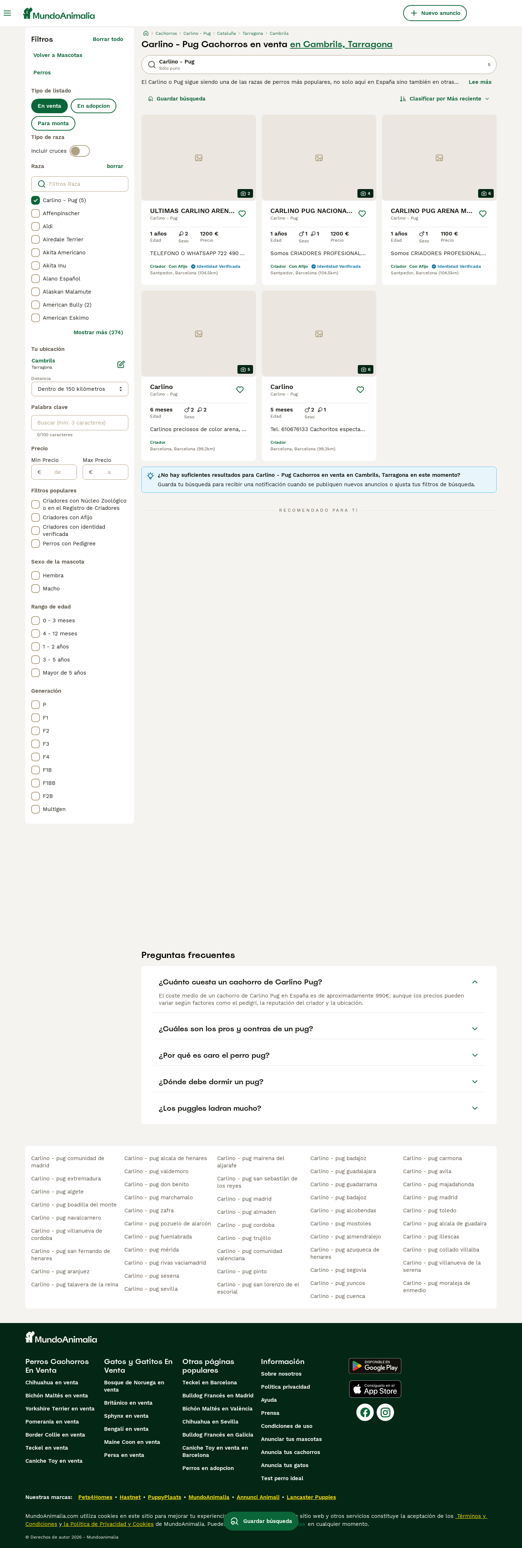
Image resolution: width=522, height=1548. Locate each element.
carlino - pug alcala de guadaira (444, 1223)
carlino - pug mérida (151, 1249)
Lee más (480, 82)
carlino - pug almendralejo (345, 1236)
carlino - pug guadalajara (343, 1171)
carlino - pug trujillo (244, 1238)
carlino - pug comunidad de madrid (67, 1162)
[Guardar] (242, 213)
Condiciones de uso (286, 1426)
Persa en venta (124, 1455)
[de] (58, 472)
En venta (49, 106)
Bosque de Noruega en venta (134, 1386)
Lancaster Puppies (311, 1497)
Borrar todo (108, 39)
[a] (110, 472)
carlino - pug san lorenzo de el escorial (258, 1288)
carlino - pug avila (427, 1171)
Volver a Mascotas (57, 55)
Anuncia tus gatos (284, 1465)
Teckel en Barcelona (209, 1382)
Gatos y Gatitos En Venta (138, 1366)
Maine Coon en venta (132, 1442)
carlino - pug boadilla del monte (74, 1204)
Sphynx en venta (126, 1416)
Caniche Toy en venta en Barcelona (215, 1451)
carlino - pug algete (57, 1191)
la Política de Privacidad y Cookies (108, 1524)
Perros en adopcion (208, 1468)
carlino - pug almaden (246, 1212)
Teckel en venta (46, 1448)
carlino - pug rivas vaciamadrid (165, 1263)
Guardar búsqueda (177, 98)
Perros (42, 72)
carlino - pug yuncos (337, 1283)
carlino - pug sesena (151, 1276)
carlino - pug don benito (156, 1184)
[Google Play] (375, 1366)
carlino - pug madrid (244, 1199)
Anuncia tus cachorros (290, 1452)
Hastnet (130, 1497)
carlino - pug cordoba (245, 1225)
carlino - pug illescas (431, 1236)
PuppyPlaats (164, 1497)
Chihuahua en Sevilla (210, 1421)
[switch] (80, 151)
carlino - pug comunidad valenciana (249, 1255)
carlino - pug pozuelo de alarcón (167, 1223)
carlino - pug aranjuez (60, 1271)
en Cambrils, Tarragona (341, 44)
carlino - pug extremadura (66, 1178)
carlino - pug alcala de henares (165, 1158)
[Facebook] (365, 1412)
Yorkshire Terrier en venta (60, 1408)
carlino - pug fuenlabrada (158, 1236)
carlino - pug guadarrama (343, 1184)
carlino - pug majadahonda (438, 1184)
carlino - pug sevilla (151, 1289)
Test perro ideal (282, 1478)
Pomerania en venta (52, 1421)
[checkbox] (35, 200)
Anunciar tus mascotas (291, 1439)
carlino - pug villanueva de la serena (442, 1266)
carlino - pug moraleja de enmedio (437, 1287)
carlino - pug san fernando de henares (70, 1255)
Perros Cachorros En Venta (57, 1366)
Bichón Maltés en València (217, 1408)
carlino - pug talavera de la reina (74, 1284)
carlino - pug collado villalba (441, 1249)
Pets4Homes (95, 1497)
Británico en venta (128, 1403)
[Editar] (121, 364)
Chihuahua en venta (51, 1382)
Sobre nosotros (281, 1374)
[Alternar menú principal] (7, 13)
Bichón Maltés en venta (56, 1395)
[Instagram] (385, 1412)
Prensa (270, 1413)
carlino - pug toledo (429, 1210)
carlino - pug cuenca (337, 1296)
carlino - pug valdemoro (156, 1171)
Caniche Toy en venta (54, 1461)
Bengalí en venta (126, 1429)
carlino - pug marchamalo (158, 1197)
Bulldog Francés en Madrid (217, 1395)
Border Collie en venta (55, 1435)
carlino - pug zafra (149, 1210)
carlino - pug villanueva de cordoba (66, 1234)
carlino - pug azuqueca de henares (345, 1253)
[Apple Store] (375, 1389)
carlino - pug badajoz (338, 1158)
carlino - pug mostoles (340, 1223)
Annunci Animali (258, 1497)
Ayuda (269, 1400)
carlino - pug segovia (338, 1270)
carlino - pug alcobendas (343, 1210)
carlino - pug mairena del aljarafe (250, 1162)
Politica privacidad (285, 1387)
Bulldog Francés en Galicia (217, 1435)
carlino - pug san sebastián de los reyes (257, 1182)
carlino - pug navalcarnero (66, 1218)
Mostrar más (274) (98, 332)
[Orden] (445, 98)
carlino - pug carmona (432, 1158)
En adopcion (93, 106)
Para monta (53, 123)
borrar (115, 166)
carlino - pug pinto (242, 1271)
